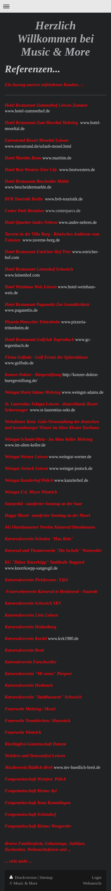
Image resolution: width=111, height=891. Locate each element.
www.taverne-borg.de (41, 240)
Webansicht (92, 883)
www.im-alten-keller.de (25, 445)
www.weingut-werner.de (70, 456)
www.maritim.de (56, 158)
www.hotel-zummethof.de (27, 111)
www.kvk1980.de (63, 638)
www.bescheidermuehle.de (28, 187)
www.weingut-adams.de (83, 392)
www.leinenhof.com (22, 275)
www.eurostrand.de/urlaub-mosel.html (38, 146)
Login (96, 877)
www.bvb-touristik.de (63, 199)
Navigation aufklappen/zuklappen (55, 6)
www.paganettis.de (21, 310)
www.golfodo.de (19, 363)
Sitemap (46, 877)
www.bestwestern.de (77, 169)
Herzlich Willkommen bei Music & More (55, 38)
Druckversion (24, 877)
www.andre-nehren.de (78, 222)
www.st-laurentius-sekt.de (52, 410)
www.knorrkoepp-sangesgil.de (31, 568)
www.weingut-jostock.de (70, 468)
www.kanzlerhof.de (71, 480)
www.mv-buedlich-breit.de (77, 767)
